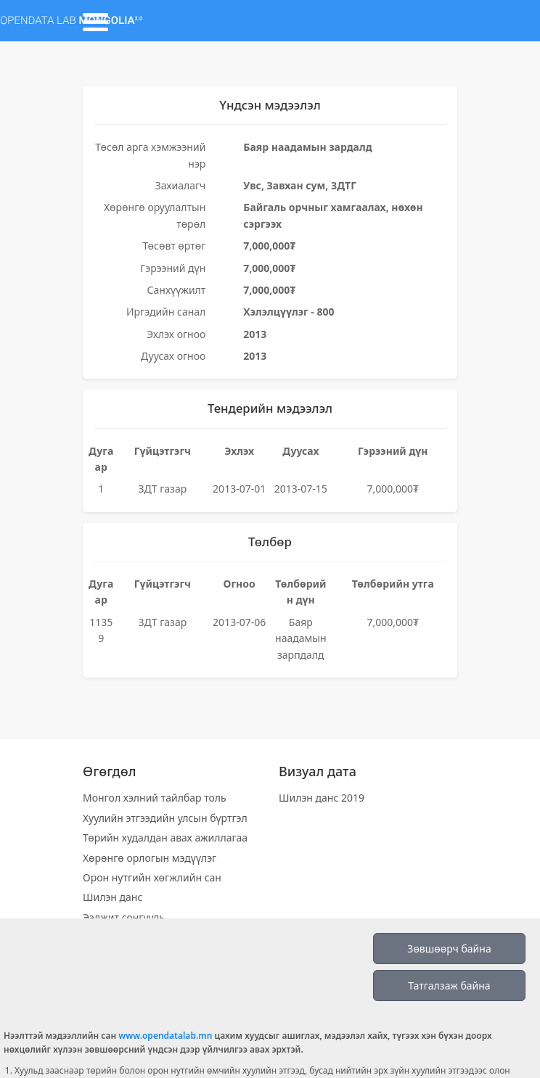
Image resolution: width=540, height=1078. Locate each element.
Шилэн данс (112, 897)
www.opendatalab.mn (165, 1035)
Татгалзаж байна (449, 985)
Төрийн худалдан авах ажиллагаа (165, 837)
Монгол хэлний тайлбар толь (154, 798)
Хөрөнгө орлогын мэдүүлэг (149, 858)
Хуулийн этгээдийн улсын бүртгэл (165, 818)
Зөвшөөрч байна (449, 948)
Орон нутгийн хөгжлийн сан (152, 877)
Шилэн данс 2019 (321, 798)
